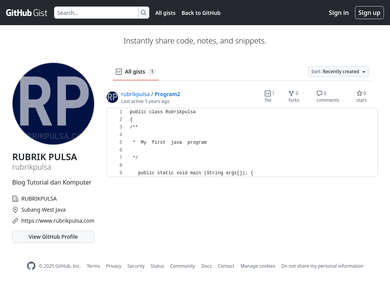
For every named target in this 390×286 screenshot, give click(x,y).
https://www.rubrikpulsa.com (57, 220)
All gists (165, 12)
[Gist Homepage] (27, 12)
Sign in (339, 12)
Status (157, 266)
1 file (270, 96)
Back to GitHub (201, 12)
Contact (226, 266)
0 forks (293, 96)
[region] (242, 142)
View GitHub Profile (53, 236)
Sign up (369, 12)
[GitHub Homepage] (31, 266)
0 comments (327, 96)
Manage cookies (257, 266)
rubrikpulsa (135, 94)
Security (136, 266)
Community (182, 266)
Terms (93, 266)
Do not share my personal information (322, 266)
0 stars (361, 96)
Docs (206, 266)
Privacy (113, 266)
